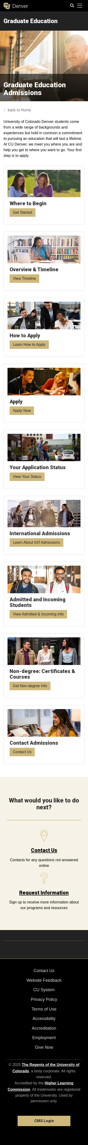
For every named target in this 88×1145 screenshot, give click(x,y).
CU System (44, 989)
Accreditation (44, 1028)
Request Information (44, 893)
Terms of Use (43, 1009)
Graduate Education (30, 21)
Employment (44, 1037)
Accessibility (43, 1018)
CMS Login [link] (44, 1121)
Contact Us (44, 850)
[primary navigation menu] (79, 6)
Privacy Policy (44, 999)
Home (26, 110)
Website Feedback (44, 980)
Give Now (44, 1047)
